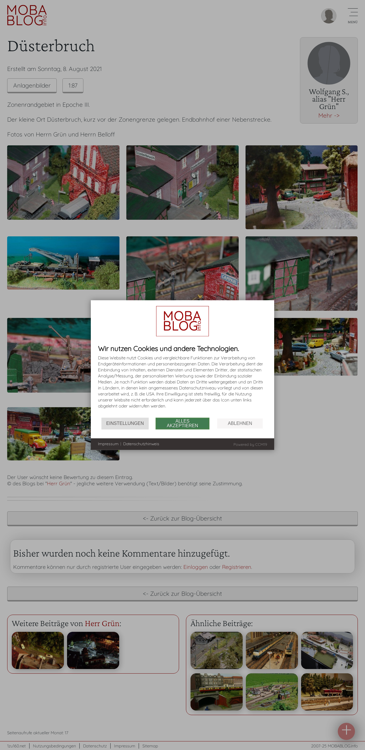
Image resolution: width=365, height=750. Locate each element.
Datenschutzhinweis (141, 443)
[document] (182, 381)
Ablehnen (240, 423)
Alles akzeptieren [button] (182, 423)
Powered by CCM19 (250, 444)
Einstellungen (125, 423)
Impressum (108, 443)
